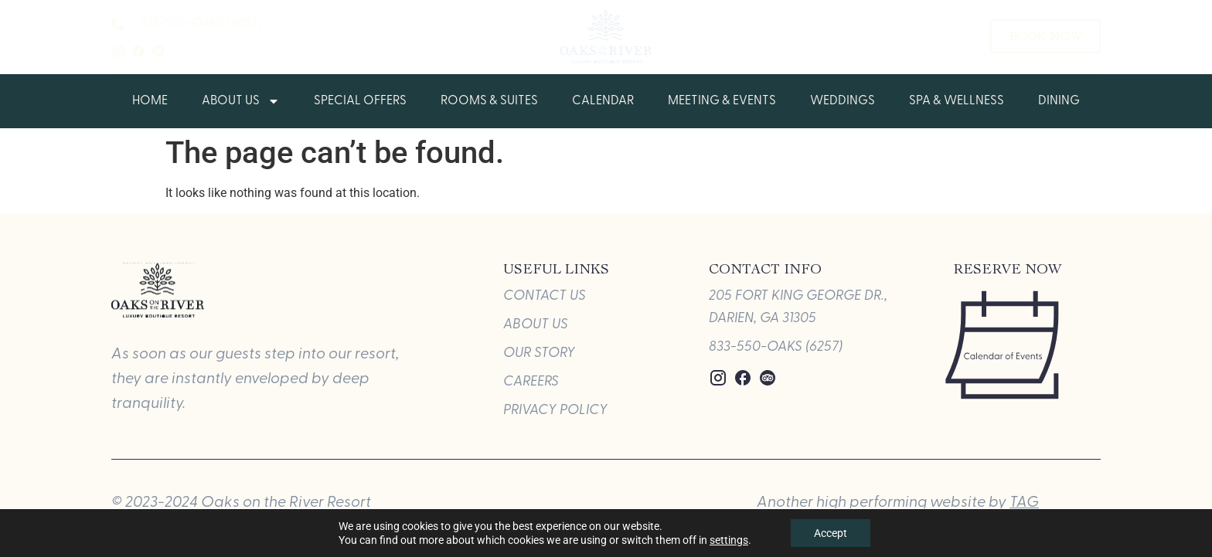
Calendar (603, 101)
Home (150, 101)
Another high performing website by (898, 503)
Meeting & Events (722, 101)
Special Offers (360, 101)
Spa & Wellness (956, 101)
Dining (1059, 101)
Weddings (842, 101)
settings (729, 540)
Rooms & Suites (489, 101)
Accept (830, 533)
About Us (241, 101)
